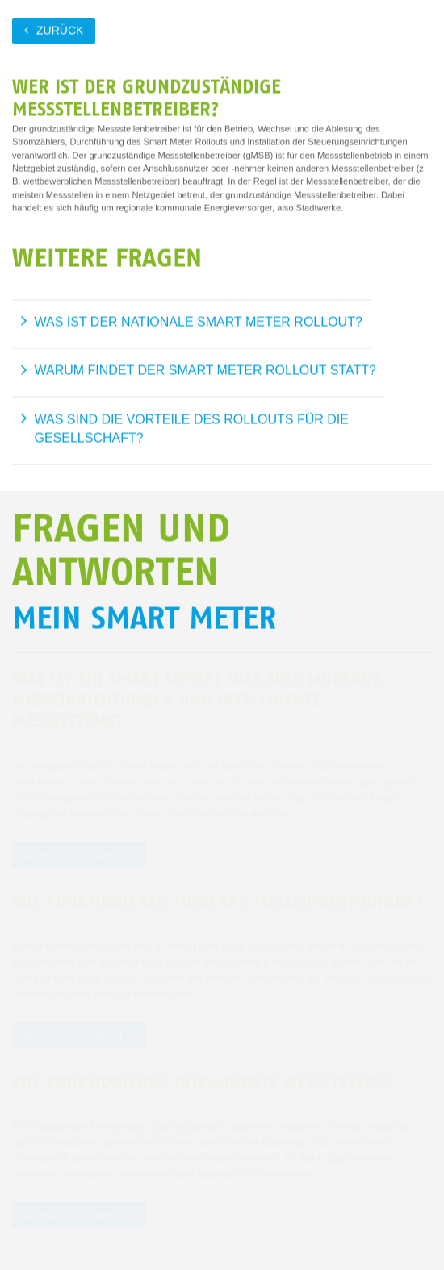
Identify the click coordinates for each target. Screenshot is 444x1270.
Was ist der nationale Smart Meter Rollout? (198, 321)
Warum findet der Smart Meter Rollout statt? (205, 370)
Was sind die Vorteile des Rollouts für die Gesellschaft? (192, 428)
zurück (59, 29)
